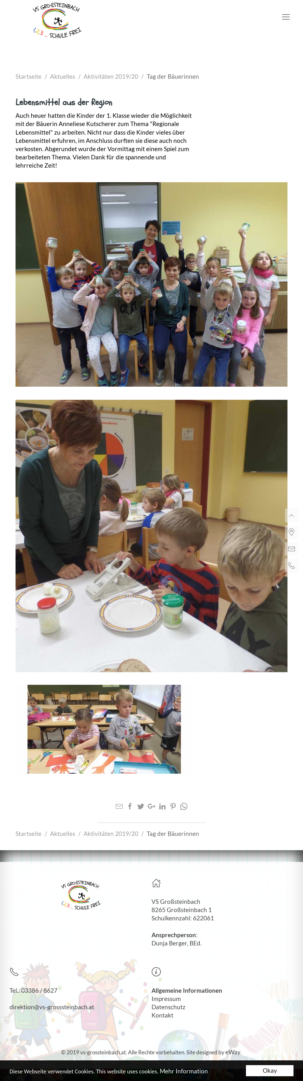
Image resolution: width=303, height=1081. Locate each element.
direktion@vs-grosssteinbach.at (52, 1007)
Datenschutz (168, 1007)
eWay (233, 1052)
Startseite (29, 76)
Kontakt (162, 1015)
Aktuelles (62, 76)
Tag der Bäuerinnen (173, 76)
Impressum (166, 998)
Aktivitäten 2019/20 (111, 76)
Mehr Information (184, 1071)
